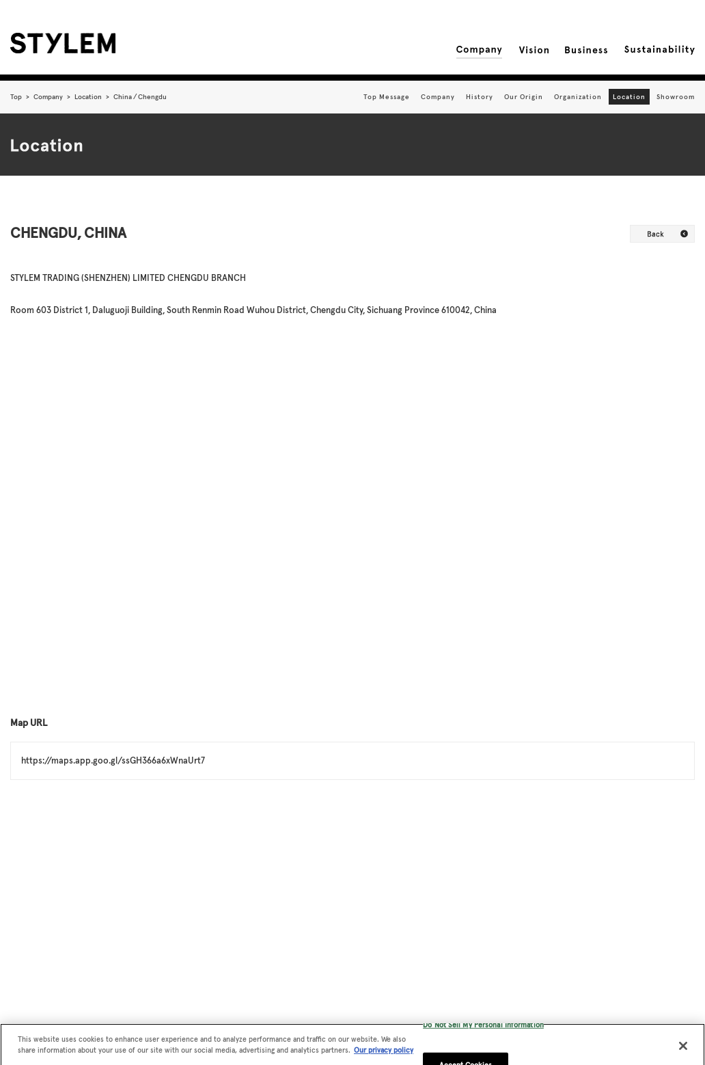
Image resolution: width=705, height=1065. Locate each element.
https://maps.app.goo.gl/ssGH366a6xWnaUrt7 (113, 760)
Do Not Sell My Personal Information (483, 1028)
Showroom (675, 96)
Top (16, 96)
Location (88, 96)
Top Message (386, 96)
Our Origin (523, 96)
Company (479, 50)
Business (586, 50)
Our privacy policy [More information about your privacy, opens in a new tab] (383, 1053)
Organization (578, 96)
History (479, 96)
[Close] (683, 1049)
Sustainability (659, 50)
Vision (534, 50)
